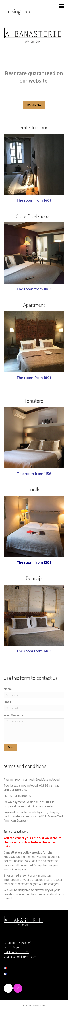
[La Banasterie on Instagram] (17, 988)
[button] (34, 105)
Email (7, 702)
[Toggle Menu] (61, 6)
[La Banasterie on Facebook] (8, 988)
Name (8, 689)
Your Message (13, 715)
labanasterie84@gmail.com (20, 956)
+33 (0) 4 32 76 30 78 (16, 952)
